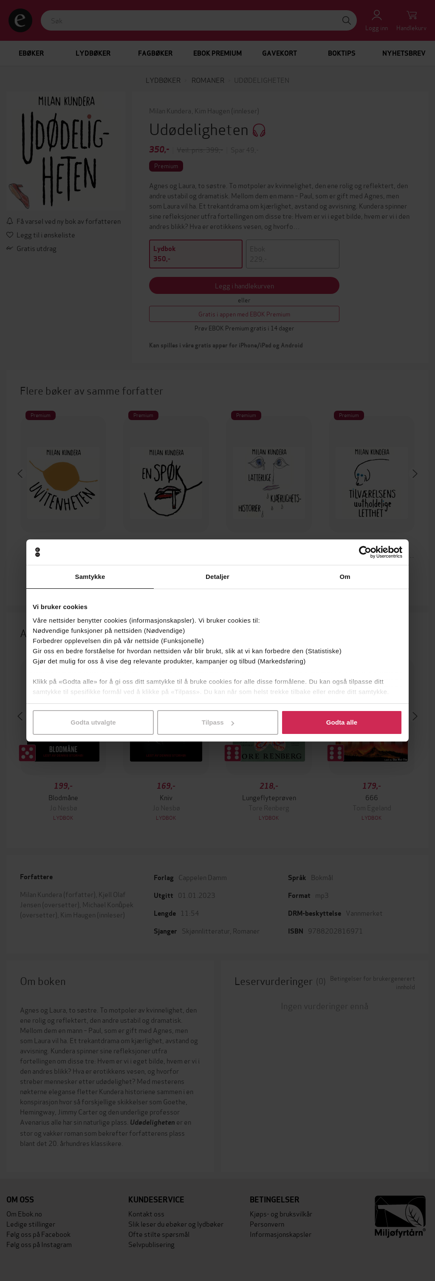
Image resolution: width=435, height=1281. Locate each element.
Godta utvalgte (93, 722)
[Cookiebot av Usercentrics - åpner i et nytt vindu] (365, 552)
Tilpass (218, 722)
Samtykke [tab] (90, 576)
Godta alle (342, 722)
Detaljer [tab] (217, 576)
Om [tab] (344, 576)
